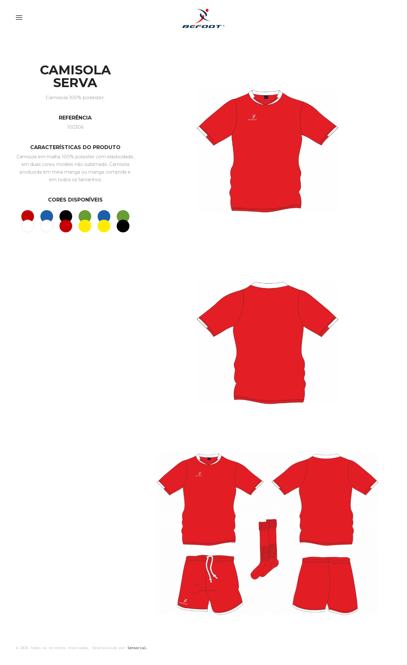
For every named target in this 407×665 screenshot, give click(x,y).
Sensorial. (138, 648)
